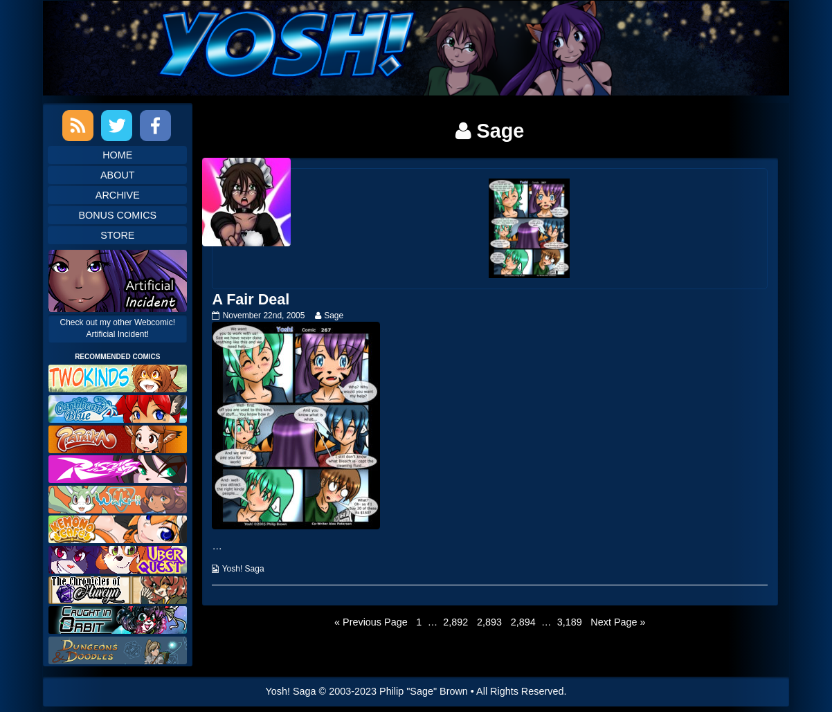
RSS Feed (77, 125)
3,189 (569, 621)
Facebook (155, 125)
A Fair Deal (250, 299)
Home (117, 155)
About (117, 175)
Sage (333, 315)
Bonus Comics (117, 215)
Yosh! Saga (243, 569)
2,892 (455, 621)
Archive (118, 195)
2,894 (523, 621)
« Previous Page (371, 622)
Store (117, 235)
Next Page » (617, 622)
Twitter (116, 125)
